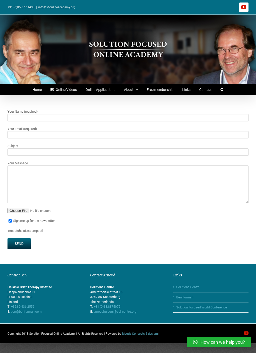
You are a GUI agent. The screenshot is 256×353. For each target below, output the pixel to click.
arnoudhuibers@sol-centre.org (115, 311)
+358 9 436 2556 (22, 306)
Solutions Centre (188, 287)
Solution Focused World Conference (201, 307)
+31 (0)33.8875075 (107, 306)
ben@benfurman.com (26, 311)
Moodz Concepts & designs (140, 333)
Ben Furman (184, 297)
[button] (222, 89)
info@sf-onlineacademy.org (56, 7)
